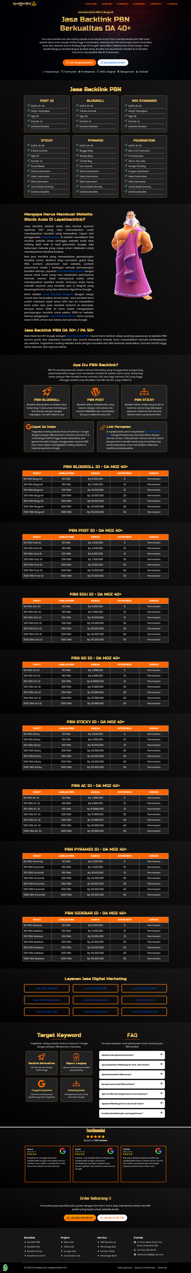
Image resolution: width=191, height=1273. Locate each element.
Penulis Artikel (107, 1251)
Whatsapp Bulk (108, 1246)
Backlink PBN (33, 1242)
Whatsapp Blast (108, 1255)
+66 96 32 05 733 (112, 1218)
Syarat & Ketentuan (145, 1267)
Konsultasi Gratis (113, 62)
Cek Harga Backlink (79, 62)
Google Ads (70, 1251)
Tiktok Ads (69, 1246)
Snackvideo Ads (72, 1255)
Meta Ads (69, 1242)
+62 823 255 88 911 (80, 1218)
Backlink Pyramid (36, 1255)
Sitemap (162, 1267)
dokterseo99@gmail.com (150, 1254)
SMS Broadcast (108, 1242)
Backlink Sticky (34, 1251)
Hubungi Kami (125, 1267)
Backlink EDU (33, 1246)
